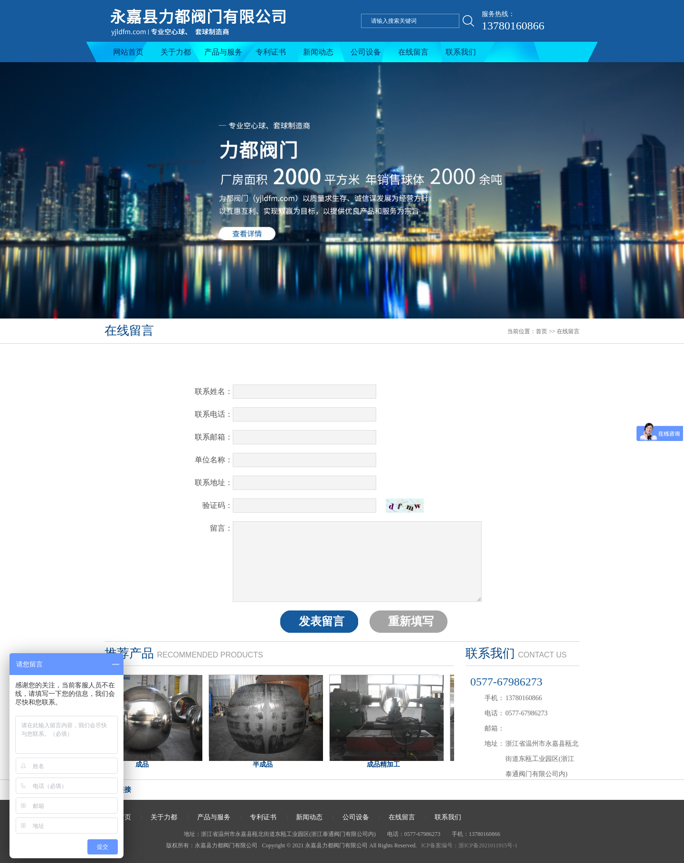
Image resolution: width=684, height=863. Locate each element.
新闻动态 (318, 52)
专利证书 (271, 52)
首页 (541, 331)
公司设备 (366, 52)
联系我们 (461, 52)
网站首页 (128, 52)
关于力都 (176, 52)
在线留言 (413, 52)
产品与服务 (223, 52)
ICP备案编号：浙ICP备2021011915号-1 (469, 845)
